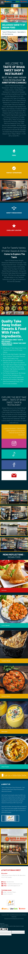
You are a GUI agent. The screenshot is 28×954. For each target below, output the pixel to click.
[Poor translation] (5, 929)
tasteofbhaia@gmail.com (14, 885)
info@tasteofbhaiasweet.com (15, 883)
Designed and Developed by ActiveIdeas (14, 918)
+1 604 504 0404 (18, 775)
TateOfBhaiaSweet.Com (15, 914)
